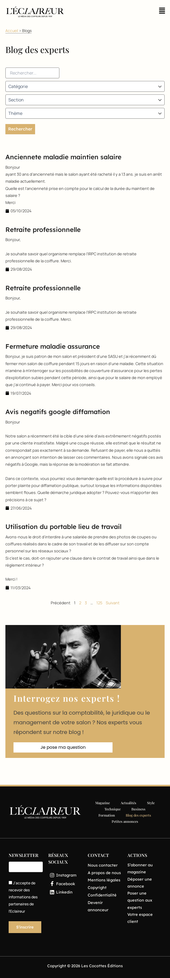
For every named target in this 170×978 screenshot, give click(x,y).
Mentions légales (104, 879)
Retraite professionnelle (43, 229)
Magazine (102, 802)
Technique (112, 809)
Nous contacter (103, 865)
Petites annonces (125, 821)
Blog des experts (138, 815)
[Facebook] (65, 884)
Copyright (97, 887)
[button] (162, 12)
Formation (106, 815)
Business (138, 809)
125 (99, 602)
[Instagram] (65, 875)
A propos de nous (104, 872)
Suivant (113, 602)
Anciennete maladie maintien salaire (63, 157)
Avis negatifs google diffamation (57, 412)
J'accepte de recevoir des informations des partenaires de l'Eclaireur (23, 897)
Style (151, 802)
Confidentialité (102, 895)
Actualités (128, 802)
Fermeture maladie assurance (52, 346)
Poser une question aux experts (139, 900)
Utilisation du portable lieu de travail (63, 526)
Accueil (11, 30)
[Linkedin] (65, 892)
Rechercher (20, 129)
